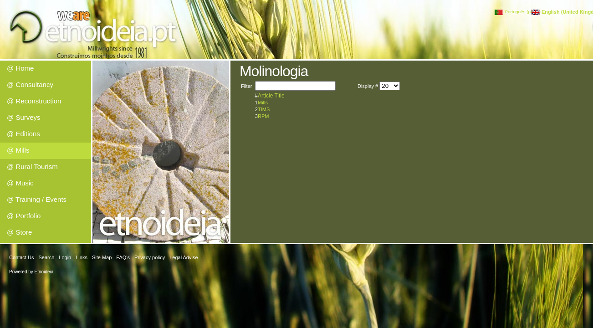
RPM (263, 116)
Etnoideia (44, 271)
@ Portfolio (24, 216)
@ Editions (23, 134)
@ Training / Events (36, 199)
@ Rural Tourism (32, 166)
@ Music (20, 183)
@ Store (19, 232)
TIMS (264, 109)
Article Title (271, 95)
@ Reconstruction (34, 101)
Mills (263, 102)
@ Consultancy (30, 84)
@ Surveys (24, 117)
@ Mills (18, 150)
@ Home (20, 68)
